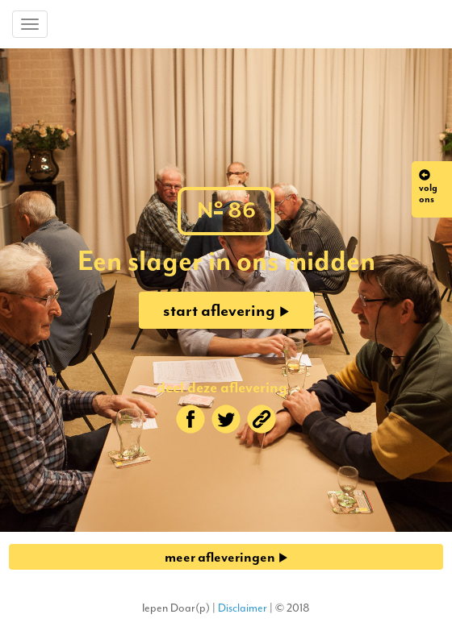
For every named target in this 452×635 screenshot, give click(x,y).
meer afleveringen (226, 557)
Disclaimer (242, 608)
